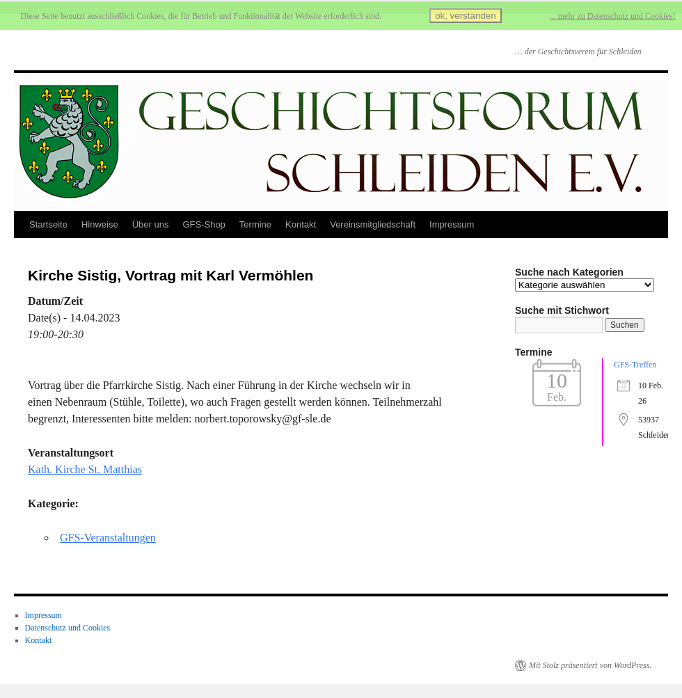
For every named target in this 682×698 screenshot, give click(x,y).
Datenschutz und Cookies (68, 628)
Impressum (451, 224)
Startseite (48, 224)
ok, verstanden (465, 15)
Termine (255, 224)
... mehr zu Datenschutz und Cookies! (613, 16)
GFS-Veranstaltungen (108, 538)
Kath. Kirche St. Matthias (85, 469)
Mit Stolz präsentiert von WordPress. (590, 665)
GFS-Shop (203, 224)
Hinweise (99, 224)
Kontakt (300, 224)
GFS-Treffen (635, 365)
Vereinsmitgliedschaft (372, 224)
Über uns (150, 224)
